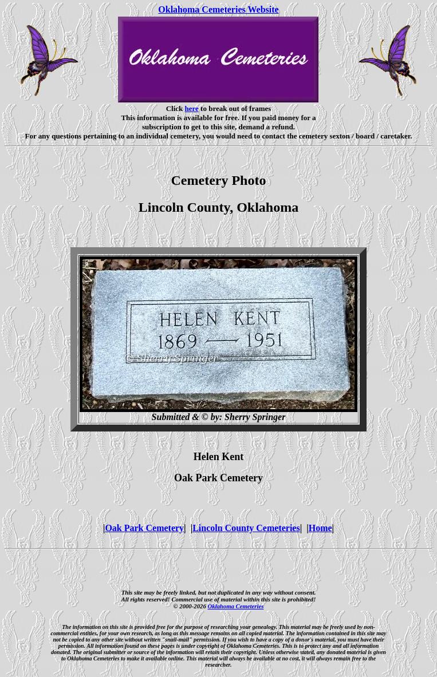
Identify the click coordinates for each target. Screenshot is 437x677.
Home (320, 528)
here (192, 108)
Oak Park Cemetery (144, 528)
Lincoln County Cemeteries (246, 528)
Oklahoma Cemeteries (235, 606)
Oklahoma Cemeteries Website (218, 9)
